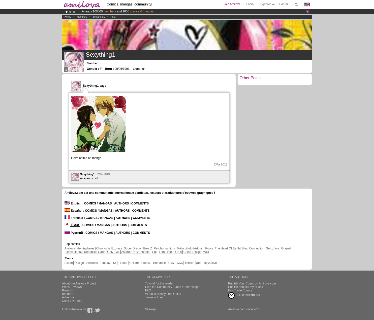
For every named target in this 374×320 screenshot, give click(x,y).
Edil (154, 252)
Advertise (68, 297)
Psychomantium (164, 248)
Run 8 (178, 252)
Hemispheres (85, 248)
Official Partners (72, 301)
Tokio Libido (184, 248)
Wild (206, 252)
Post (112, 16)
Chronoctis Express (109, 248)
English (73, 203)
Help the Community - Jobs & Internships (172, 287)
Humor (123, 263)
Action (68, 263)
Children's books (140, 263)
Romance (159, 263)
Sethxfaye (272, 248)
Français (73, 218)
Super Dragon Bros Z (138, 248)
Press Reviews (72, 287)
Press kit (67, 290)
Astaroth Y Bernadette (136, 252)
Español (73, 210)
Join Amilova (232, 4)
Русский (73, 233)
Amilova (69, 248)
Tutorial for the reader (159, 283)
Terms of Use (154, 297)
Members (82, 16)
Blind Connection (253, 248)
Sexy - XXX (175, 263)
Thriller (189, 263)
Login (249, 4)
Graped (286, 248)
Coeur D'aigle (193, 252)
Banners (67, 294)
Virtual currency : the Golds (163, 294)
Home (67, 16)
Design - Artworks (86, 263)
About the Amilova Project (79, 283)
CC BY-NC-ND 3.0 (244, 295)
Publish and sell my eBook (245, 287)
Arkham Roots (203, 248)
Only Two (113, 252)
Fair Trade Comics (240, 290)
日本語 (72, 225)
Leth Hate (165, 252)
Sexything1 (99, 16)
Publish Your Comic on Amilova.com (252, 283)
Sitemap (150, 309)
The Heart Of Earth (227, 248)
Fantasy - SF (108, 263)
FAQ (148, 290)
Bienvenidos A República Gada (84, 252)
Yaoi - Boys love (206, 263)
